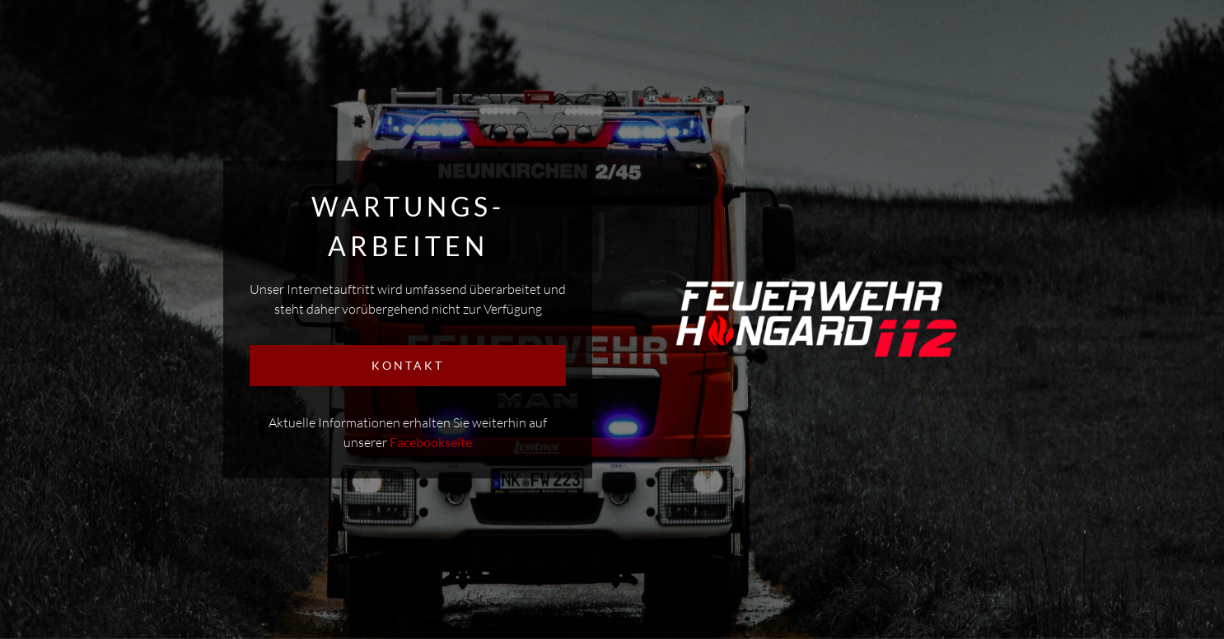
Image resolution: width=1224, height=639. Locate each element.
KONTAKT (407, 365)
